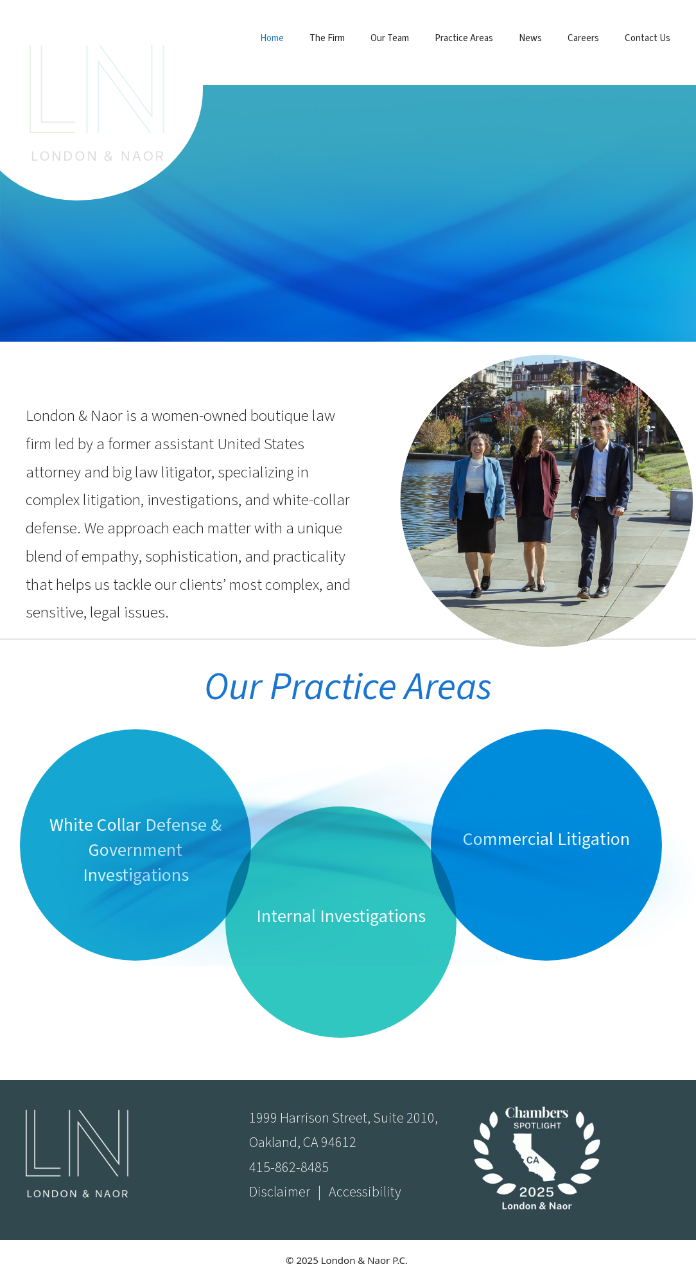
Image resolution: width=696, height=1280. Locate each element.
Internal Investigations (341, 916)
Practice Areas (464, 38)
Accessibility (365, 1192)
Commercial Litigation (546, 839)
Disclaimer (279, 1192)
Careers (583, 38)
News (530, 38)
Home (272, 38)
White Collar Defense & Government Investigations (135, 850)
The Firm (327, 38)
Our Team (389, 38)
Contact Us (647, 38)
